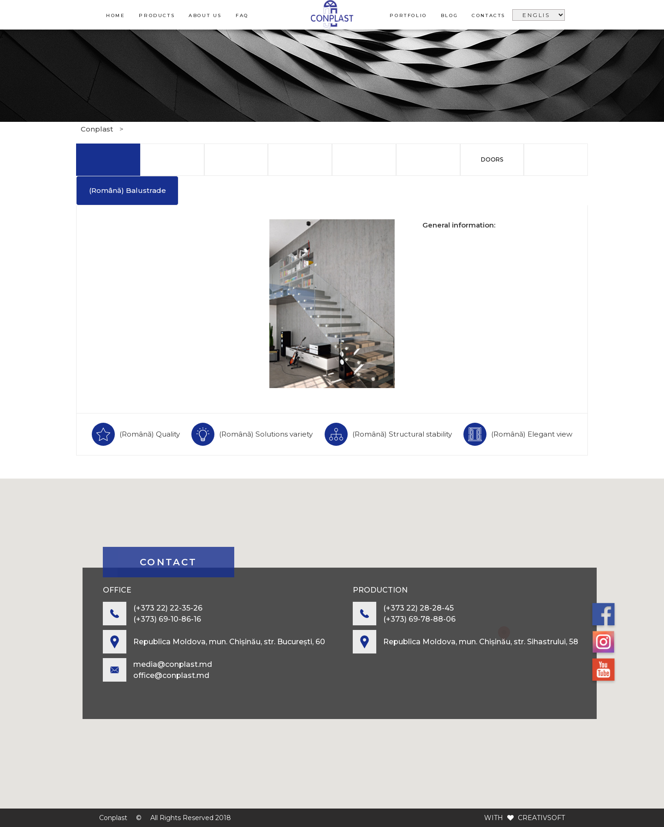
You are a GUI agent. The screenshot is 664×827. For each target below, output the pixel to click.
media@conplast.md (172, 664)
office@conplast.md (171, 675)
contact (168, 562)
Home (115, 15)
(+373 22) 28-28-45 (418, 608)
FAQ (242, 15)
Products (157, 15)
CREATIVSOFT (541, 818)
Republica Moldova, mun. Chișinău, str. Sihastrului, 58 (480, 641)
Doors (492, 159)
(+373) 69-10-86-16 (167, 619)
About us (205, 15)
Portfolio (408, 15)
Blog (449, 15)
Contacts (488, 15)
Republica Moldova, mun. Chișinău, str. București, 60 (229, 641)
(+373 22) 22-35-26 (167, 608)
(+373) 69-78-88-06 (419, 619)
